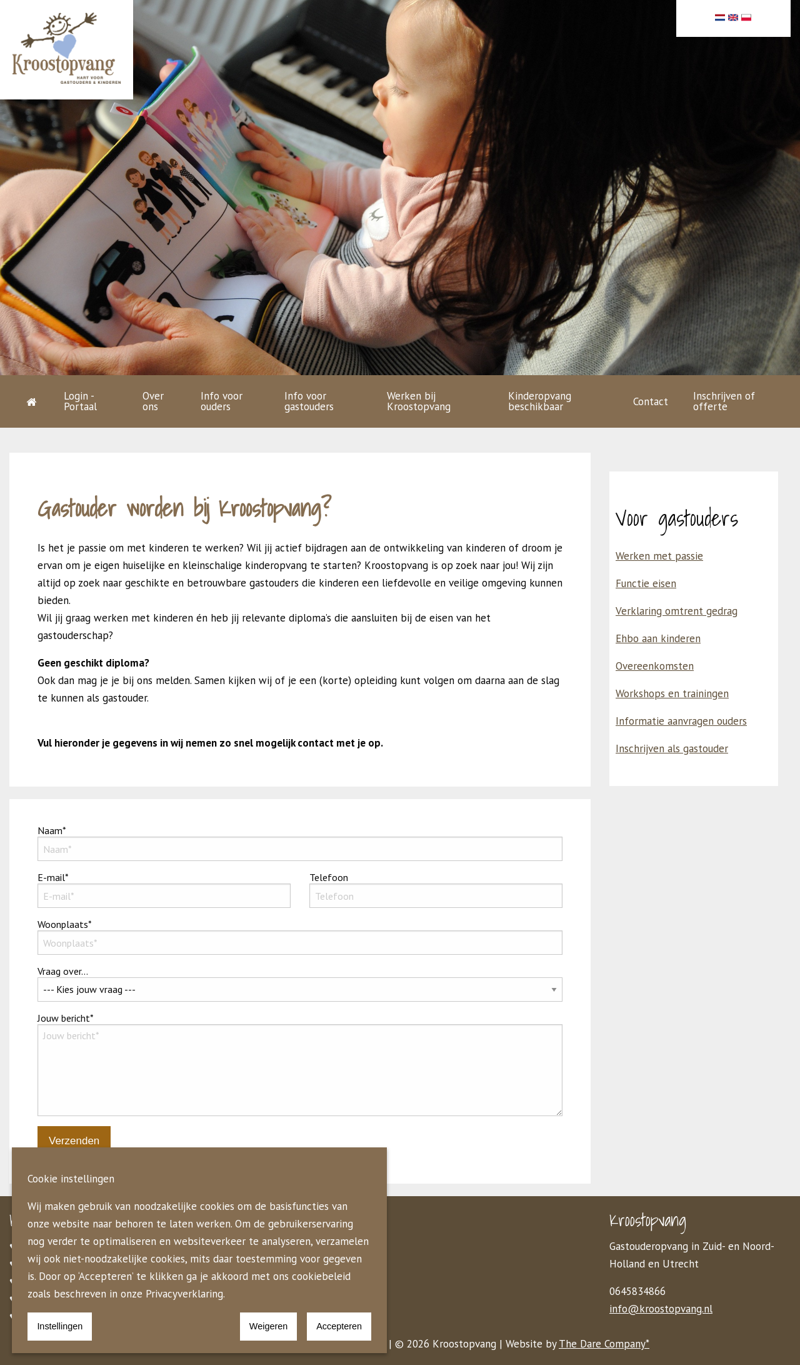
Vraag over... (300, 983)
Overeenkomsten (655, 666)
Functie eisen (646, 583)
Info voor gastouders (309, 401)
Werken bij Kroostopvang (419, 401)
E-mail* (164, 889)
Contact (650, 401)
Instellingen (59, 1326)
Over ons (153, 401)
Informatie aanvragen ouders (681, 721)
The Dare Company (602, 1344)
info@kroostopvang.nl (660, 1309)
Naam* (300, 842)
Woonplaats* (300, 936)
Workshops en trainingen (672, 693)
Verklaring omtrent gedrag (677, 611)
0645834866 (637, 1291)
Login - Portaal (80, 401)
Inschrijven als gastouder (672, 748)
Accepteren (339, 1326)
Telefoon (435, 889)
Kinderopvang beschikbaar (539, 401)
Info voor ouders (221, 401)
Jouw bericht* (300, 1064)
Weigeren (268, 1326)
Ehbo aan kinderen (658, 638)
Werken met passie (659, 556)
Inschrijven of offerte (724, 401)
